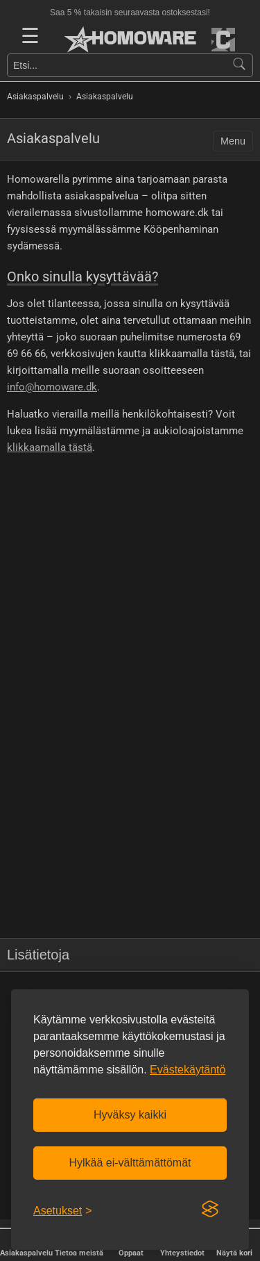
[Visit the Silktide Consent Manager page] (210, 1209)
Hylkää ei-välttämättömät (130, 1163)
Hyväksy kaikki (130, 1115)
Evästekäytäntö (187, 1069)
